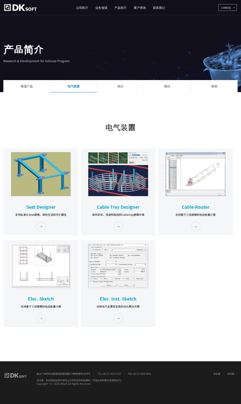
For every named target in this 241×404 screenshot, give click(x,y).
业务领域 (101, 7)
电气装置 (74, 86)
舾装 (120, 86)
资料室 (216, 374)
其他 (214, 86)
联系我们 (159, 7)
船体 (167, 86)
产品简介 (120, 7)
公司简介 (82, 7)
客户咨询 (140, 7)
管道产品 (27, 86)
